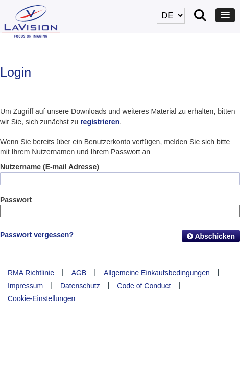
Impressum (25, 286)
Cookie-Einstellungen (41, 298)
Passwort (16, 200)
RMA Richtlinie (31, 273)
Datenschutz (80, 286)
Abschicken (211, 236)
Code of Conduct (144, 286)
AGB (79, 273)
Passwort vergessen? (37, 235)
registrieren (99, 122)
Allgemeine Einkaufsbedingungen (157, 273)
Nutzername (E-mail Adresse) (49, 167)
